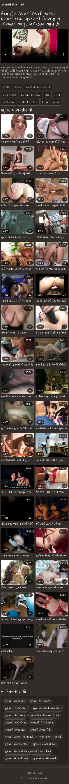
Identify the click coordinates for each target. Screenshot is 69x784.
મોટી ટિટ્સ (8, 102)
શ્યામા (56, 102)
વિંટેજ (45, 102)
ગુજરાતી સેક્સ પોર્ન (12, 4)
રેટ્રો (35, 102)
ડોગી (47, 95)
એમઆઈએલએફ (30, 95)
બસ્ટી (57, 95)
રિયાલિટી (23, 102)
